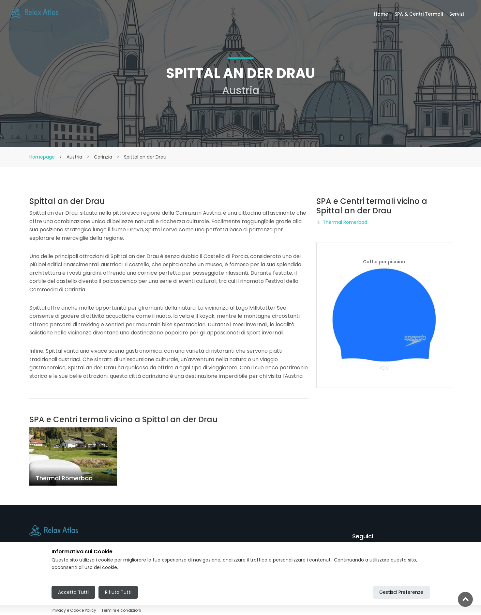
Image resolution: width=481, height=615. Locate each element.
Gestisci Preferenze (401, 592)
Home (381, 14)
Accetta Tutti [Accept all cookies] (73, 592)
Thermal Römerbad (345, 222)
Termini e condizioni (121, 610)
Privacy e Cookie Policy (74, 610)
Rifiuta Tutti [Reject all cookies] (118, 592)
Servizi (456, 14)
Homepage (42, 157)
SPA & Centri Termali (419, 14)
